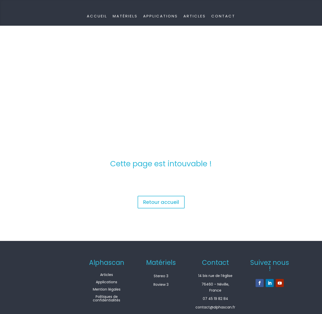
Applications (160, 16)
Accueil (97, 16)
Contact (223, 16)
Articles (194, 16)
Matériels (125, 16)
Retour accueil (161, 202)
